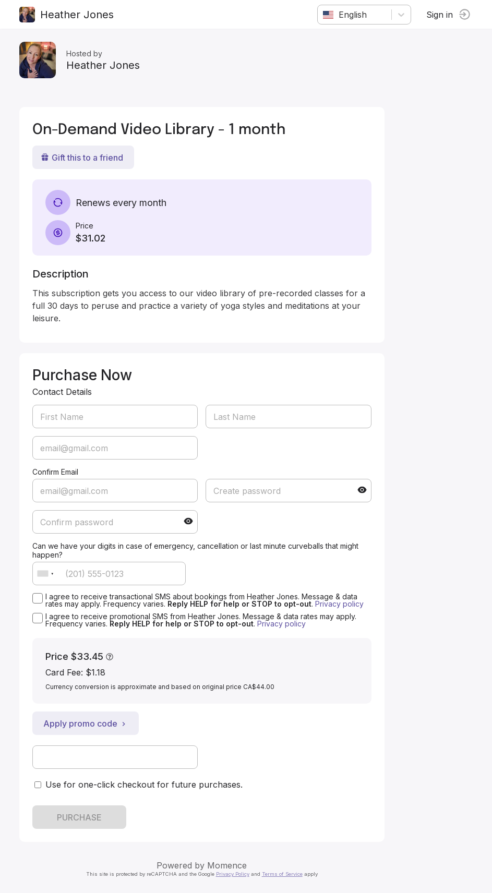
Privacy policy (341, 603)
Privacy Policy (234, 874)
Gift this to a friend (83, 157)
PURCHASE (80, 817)
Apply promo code (87, 723)
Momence (229, 865)
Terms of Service (283, 874)
